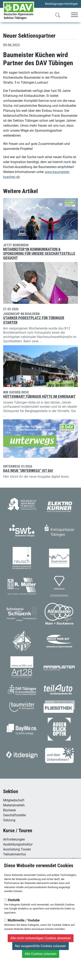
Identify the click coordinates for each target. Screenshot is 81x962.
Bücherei (9, 810)
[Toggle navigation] (74, 15)
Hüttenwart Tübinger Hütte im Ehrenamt (39, 396)
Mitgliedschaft (13, 800)
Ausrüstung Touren (17, 849)
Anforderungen (14, 839)
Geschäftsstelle (14, 815)
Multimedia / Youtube (22, 920)
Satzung (9, 820)
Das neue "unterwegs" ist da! (28, 471)
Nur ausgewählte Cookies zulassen (40, 946)
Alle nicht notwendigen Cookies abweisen (40, 938)
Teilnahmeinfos (14, 854)
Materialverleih (14, 805)
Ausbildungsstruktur (18, 844)
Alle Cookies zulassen (40, 954)
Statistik (12, 900)
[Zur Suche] (57, 16)
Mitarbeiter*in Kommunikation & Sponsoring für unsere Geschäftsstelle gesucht (39, 253)
